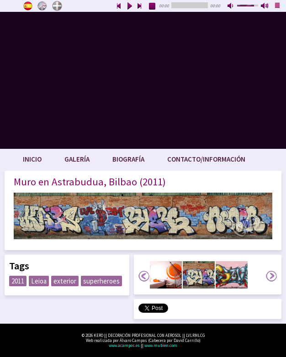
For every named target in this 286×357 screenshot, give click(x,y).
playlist (278, 6)
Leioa (39, 281)
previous (119, 6)
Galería (77, 159)
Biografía (128, 159)
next (140, 6)
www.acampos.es (124, 345)
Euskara (57, 6)
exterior (64, 281)
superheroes (101, 281)
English (42, 6)
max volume (265, 6)
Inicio (32, 159)
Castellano (28, 6)
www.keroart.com (143, 80)
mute (231, 6)
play (129, 6)
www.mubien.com (160, 345)
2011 (17, 281)
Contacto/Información (206, 159)
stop (152, 6)
